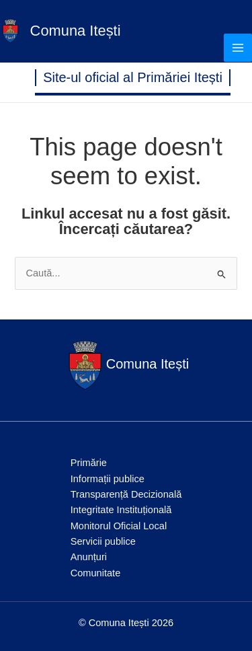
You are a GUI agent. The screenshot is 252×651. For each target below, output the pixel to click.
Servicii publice (103, 541)
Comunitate (96, 573)
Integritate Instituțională (121, 509)
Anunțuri (89, 556)
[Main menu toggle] (238, 48)
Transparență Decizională (126, 494)
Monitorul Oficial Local (119, 526)
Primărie (89, 462)
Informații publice (107, 478)
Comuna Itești (75, 30)
